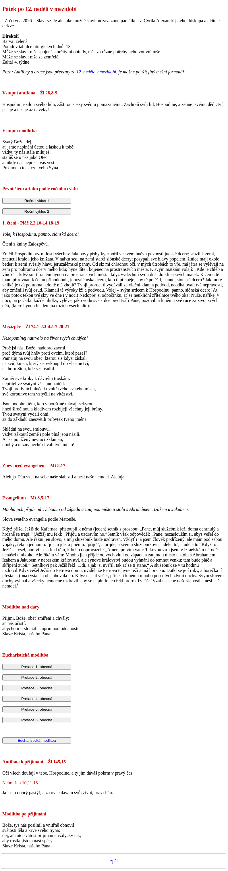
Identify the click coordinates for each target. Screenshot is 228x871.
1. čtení (9, 222)
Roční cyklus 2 (36, 211)
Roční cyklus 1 (36, 201)
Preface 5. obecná (36, 709)
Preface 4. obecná (36, 699)
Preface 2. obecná (36, 677)
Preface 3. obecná (36, 688)
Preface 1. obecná (36, 667)
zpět (114, 860)
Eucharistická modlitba (37, 740)
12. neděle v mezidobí (96, 71)
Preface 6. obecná (36, 720)
